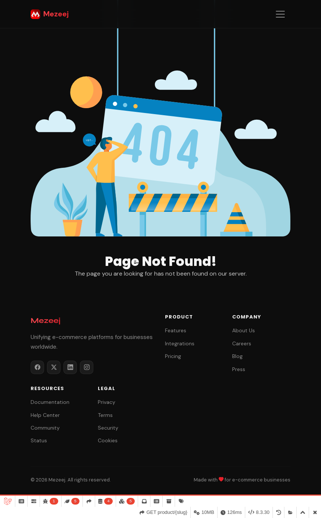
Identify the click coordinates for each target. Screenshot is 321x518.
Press (238, 369)
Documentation (50, 402)
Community (45, 427)
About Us (243, 330)
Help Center (45, 415)
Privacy (106, 402)
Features (175, 330)
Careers (241, 343)
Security (108, 427)
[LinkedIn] (70, 367)
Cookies (108, 440)
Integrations (179, 343)
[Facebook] (37, 367)
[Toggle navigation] (280, 14)
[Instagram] (86, 367)
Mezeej (50, 14)
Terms (105, 415)
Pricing (173, 356)
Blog (237, 356)
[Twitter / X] (53, 367)
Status (39, 440)
